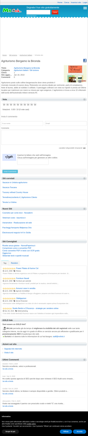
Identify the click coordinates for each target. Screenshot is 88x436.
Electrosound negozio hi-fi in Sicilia (16, 233)
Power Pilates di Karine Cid (27, 268)
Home (59, 2)
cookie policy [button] (31, 424)
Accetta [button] (79, 431)
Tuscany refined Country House (15, 192)
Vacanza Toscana (9, 187)
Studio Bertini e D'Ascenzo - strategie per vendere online (35, 308)
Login (85, 2)
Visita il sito (8, 353)
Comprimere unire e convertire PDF (16, 248)
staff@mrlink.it (59, 336)
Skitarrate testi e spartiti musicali (15, 256)
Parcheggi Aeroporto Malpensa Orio (17, 228)
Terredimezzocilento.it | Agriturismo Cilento (19, 197)
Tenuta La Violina (9, 202)
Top (4, 263)
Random (14, 263)
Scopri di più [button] (10, 431)
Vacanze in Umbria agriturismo (14, 182)
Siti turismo (34, 70)
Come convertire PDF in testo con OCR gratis (21, 251)
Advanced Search (31, 16)
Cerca (66, 2)
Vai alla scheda (7, 369)
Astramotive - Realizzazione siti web (17, 223)
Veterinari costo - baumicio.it (13, 218)
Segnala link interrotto (13, 349)
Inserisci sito (76, 2)
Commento (5, 128)
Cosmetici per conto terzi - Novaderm (17, 213)
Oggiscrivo (6, 253)
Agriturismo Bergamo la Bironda (27, 68)
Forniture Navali (22, 278)
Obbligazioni (21, 298)
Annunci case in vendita (25, 288)
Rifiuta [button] (66, 431)
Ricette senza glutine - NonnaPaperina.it (18, 246)
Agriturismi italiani (21, 70)
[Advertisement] (44, 37)
